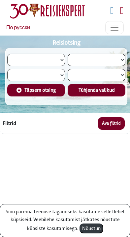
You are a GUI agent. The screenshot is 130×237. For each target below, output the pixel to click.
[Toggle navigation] (114, 27)
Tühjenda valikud (96, 90)
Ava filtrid (111, 123)
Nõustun (91, 228)
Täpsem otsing (36, 90)
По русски (18, 27)
